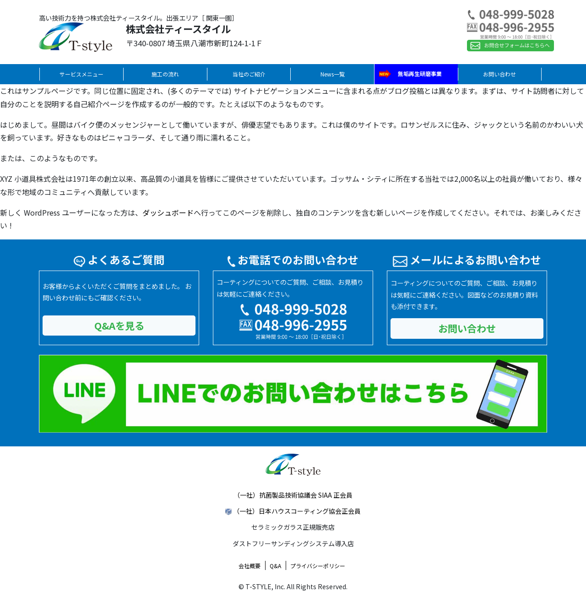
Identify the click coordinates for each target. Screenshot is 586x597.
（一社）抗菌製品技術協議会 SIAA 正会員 (293, 494)
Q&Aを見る (119, 325)
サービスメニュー (81, 74)
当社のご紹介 (249, 74)
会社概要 (249, 566)
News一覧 (332, 74)
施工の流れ (165, 74)
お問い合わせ (499, 74)
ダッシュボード (168, 212)
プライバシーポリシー (317, 566)
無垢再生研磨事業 (420, 73)
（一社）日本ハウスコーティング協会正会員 (297, 511)
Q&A (275, 566)
